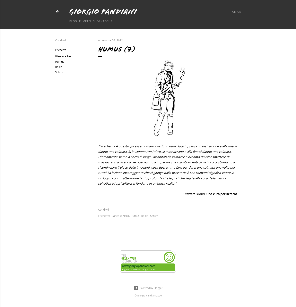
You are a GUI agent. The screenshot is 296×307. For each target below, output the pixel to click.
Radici (59, 67)
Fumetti (85, 21)
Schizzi (59, 72)
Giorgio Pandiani (103, 11)
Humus (59, 61)
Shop (96, 21)
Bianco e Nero (64, 56)
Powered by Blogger (148, 288)
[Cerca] (236, 11)
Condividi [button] (60, 40)
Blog (73, 21)
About (107, 21)
